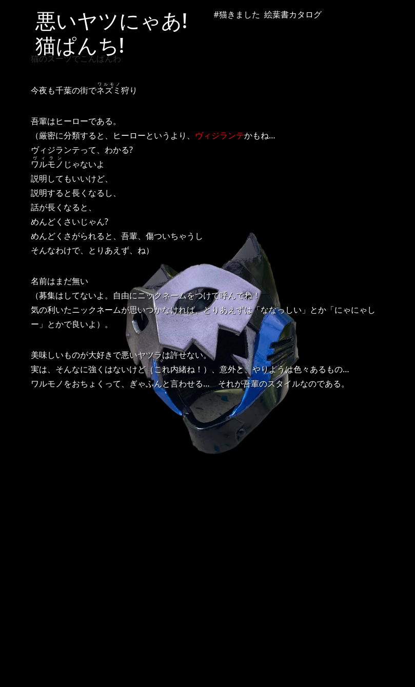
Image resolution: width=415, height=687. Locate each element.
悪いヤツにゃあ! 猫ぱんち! (121, 32)
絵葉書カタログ (293, 14)
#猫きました (237, 14)
